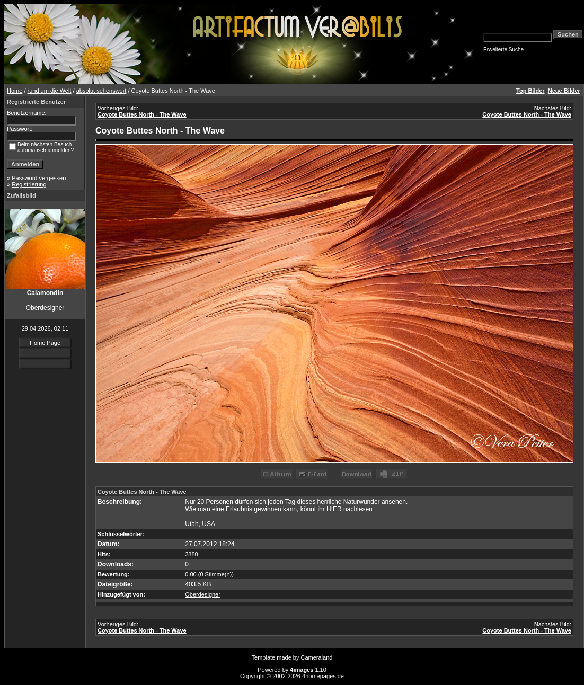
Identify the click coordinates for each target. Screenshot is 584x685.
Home (14, 90)
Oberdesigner (202, 594)
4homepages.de (323, 676)
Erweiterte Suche (503, 49)
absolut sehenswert (101, 90)
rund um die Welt (50, 90)
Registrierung (29, 184)
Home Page (45, 343)
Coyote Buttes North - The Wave (142, 114)
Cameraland (317, 657)
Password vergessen (39, 178)
